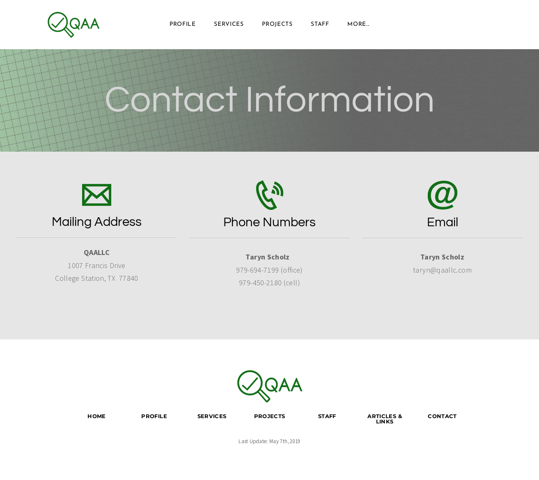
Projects (277, 24)
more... (358, 24)
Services (229, 24)
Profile (183, 24)
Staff (320, 24)
